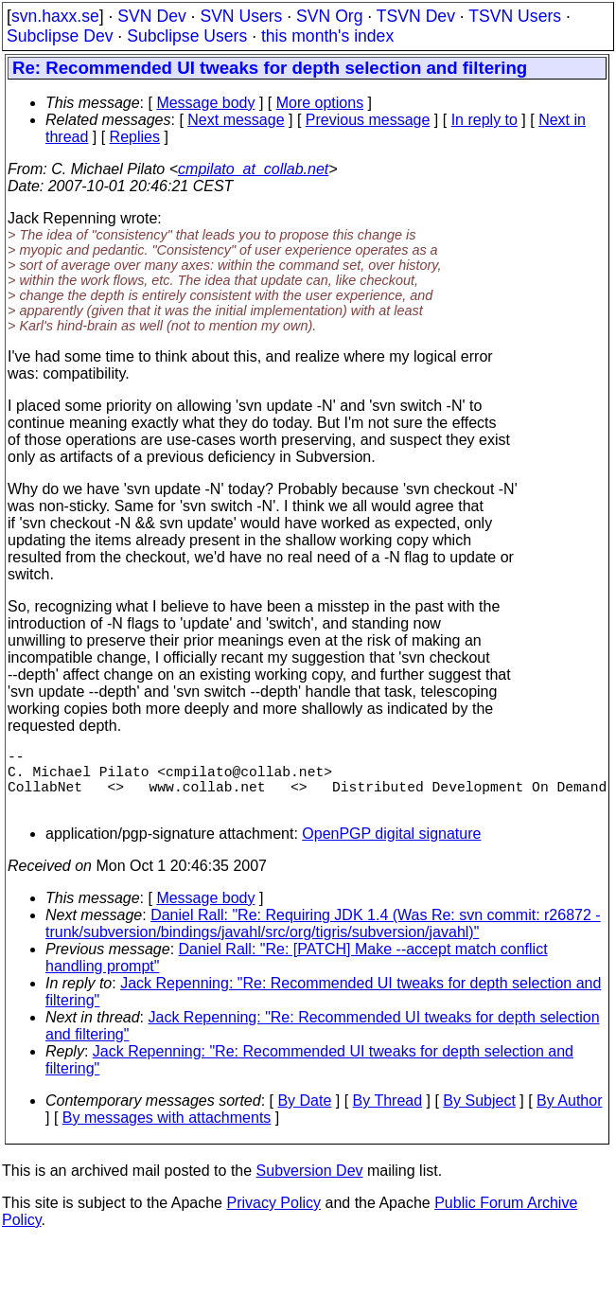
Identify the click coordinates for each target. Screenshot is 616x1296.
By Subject (479, 1116)
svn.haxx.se (55, 16)
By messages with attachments (167, 1133)
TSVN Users (514, 16)
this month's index (327, 36)
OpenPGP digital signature (391, 849)
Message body (205, 103)
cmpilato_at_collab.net (253, 169)
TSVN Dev (416, 16)
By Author (569, 1116)
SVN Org (329, 16)
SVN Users (241, 16)
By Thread (388, 1116)
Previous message (368, 120)
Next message (235, 120)
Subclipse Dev (60, 36)
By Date (304, 1116)
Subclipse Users (187, 36)
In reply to (484, 120)
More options (320, 103)
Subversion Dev (309, 1186)
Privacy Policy (273, 1218)
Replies (135, 137)
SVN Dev (151, 16)
